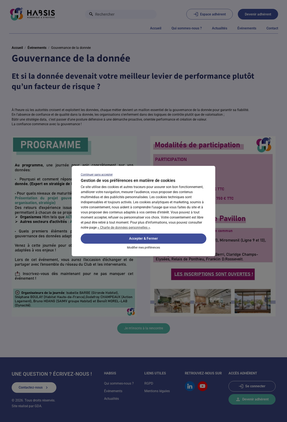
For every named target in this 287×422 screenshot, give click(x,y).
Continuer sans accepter (97, 174)
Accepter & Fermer (143, 238)
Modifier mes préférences (143, 247)
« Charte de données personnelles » (124, 227)
